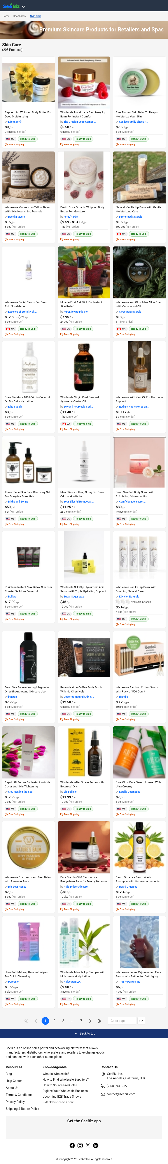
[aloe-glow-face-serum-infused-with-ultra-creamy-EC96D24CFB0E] (139, 752)
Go (141, 1021)
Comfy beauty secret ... (132, 501)
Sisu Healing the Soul (20, 791)
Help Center (14, 1081)
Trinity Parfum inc (129, 981)
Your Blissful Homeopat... (79, 501)
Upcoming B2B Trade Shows (62, 1096)
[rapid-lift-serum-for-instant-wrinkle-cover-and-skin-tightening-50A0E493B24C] (28, 752)
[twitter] (88, 1146)
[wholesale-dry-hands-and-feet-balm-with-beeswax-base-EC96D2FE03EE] (28, 847)
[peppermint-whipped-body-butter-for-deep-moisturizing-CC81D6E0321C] (28, 83)
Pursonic (13, 981)
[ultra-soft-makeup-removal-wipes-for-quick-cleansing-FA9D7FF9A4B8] (28, 942)
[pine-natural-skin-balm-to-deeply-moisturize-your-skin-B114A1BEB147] (139, 83)
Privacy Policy (15, 1102)
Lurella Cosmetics (129, 791)
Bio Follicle (70, 791)
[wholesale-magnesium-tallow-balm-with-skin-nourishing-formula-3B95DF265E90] (28, 178)
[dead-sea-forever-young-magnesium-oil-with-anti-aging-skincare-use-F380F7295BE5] (28, 657)
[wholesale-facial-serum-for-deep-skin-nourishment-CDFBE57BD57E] (28, 272)
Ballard (12, 596)
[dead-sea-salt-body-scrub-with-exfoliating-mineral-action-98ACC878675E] (139, 462)
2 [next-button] (54, 1021)
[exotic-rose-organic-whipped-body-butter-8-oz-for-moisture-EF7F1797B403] (84, 178)
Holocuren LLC (72, 981)
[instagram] (80, 1146)
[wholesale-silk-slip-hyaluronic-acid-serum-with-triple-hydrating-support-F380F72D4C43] (84, 557)
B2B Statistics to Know (58, 1102)
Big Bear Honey (17, 886)
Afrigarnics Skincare (76, 886)
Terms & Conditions (19, 1095)
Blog (9, 1074)
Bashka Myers (16, 216)
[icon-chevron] (36, 1021)
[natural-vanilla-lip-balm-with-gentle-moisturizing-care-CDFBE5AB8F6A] (139, 178)
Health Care (20, 16)
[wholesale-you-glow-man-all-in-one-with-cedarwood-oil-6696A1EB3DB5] (139, 272)
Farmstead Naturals (130, 216)
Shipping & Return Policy (22, 1109)
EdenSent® (14, 121)
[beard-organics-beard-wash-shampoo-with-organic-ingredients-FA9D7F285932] (139, 847)
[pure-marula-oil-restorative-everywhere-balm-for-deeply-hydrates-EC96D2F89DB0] (84, 847)
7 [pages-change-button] (81, 1021)
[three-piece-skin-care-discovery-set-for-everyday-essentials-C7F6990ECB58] (28, 462)
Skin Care (35, 16)
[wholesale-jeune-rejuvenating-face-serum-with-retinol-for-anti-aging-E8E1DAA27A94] (139, 942)
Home (5, 16)
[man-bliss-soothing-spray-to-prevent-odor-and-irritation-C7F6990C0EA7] (84, 462)
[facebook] (72, 1146)
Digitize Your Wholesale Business (65, 1091)
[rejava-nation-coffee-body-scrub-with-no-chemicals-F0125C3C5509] (84, 657)
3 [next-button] (63, 1021)
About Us (12, 1088)
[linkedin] (96, 1146)
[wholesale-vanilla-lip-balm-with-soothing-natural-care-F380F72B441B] (139, 557)
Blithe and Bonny (18, 501)
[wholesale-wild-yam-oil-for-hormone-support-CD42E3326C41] (139, 367)
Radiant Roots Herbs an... (134, 406)
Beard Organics (128, 886)
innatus (12, 696)
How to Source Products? (60, 1085)
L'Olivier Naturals (129, 596)
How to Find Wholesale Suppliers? (66, 1079)
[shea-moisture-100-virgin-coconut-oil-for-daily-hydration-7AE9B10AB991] (28, 367)
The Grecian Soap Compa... (80, 121)
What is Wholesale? (56, 1074)
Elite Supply (15, 406)
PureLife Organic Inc (76, 311)
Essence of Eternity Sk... (22, 311)
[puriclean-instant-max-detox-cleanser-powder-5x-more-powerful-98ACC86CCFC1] (28, 557)
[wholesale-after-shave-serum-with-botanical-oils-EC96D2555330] (84, 752)
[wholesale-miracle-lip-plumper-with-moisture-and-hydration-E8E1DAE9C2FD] (84, 942)
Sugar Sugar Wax (74, 596)
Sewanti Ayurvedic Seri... (78, 406)
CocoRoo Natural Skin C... (79, 696)
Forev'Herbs (71, 216)
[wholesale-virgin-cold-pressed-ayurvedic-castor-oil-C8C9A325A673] (84, 367)
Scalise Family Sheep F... (133, 121)
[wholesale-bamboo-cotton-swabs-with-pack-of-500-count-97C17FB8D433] (139, 657)
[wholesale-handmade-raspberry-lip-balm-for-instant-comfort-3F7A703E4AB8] (84, 83)
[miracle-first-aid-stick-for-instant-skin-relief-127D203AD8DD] (84, 272)
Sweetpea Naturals (130, 311)
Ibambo (123, 696)
